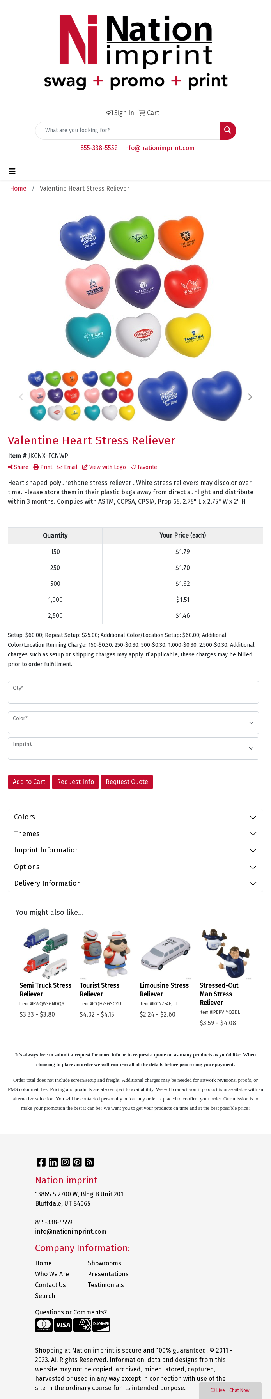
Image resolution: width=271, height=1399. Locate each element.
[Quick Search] (127, 131)
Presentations (108, 1274)
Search (45, 1296)
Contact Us (50, 1285)
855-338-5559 (99, 148)
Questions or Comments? (71, 1312)
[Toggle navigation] (12, 171)
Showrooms (104, 1263)
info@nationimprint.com (159, 148)
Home (43, 1263)
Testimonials (106, 1285)
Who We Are (52, 1274)
